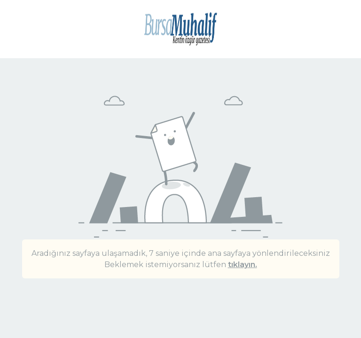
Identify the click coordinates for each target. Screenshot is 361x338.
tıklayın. (242, 264)
